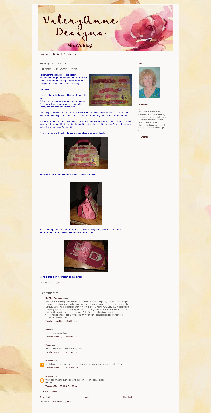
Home (44, 54)
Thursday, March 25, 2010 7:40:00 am (61, 386)
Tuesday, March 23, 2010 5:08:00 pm (61, 337)
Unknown (49, 361)
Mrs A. (48, 345)
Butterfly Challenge (64, 54)
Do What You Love (53, 298)
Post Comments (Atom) (61, 401)
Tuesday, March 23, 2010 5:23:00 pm (61, 352)
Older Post (127, 397)
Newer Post (45, 397)
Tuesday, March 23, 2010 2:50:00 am (61, 321)
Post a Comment (50, 391)
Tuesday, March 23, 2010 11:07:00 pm (61, 368)
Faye (47, 329)
